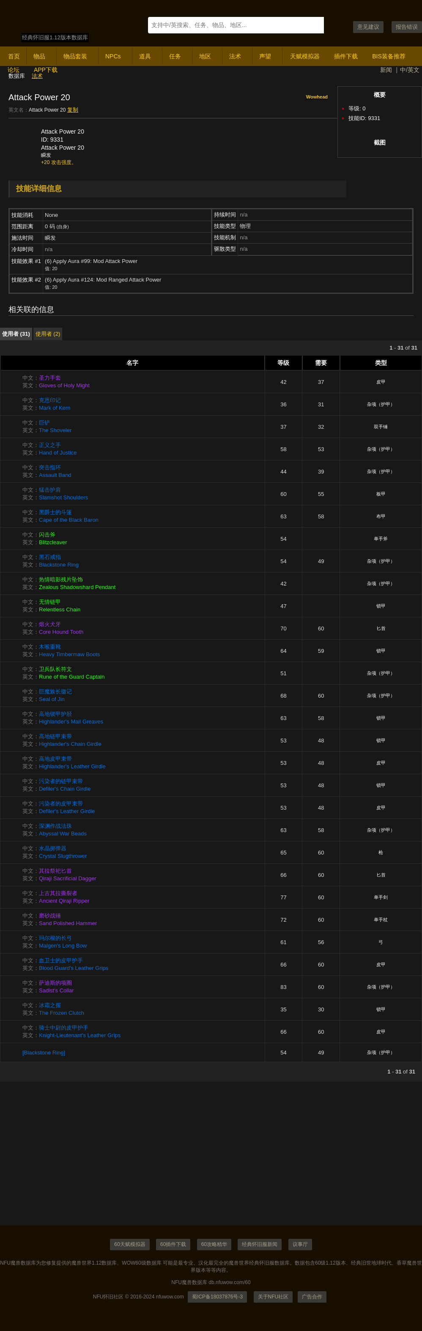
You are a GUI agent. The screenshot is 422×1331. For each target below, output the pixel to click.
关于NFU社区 (273, 1297)
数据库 (16, 76)
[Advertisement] (211, 1166)
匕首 (381, 628)
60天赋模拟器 (129, 1244)
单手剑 (381, 897)
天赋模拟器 (305, 56)
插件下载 (346, 56)
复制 (72, 110)
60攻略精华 (214, 1244)
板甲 (381, 493)
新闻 (386, 69)
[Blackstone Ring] (43, 1052)
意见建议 (368, 27)
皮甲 (381, 381)
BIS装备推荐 (389, 56)
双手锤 (381, 426)
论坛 (13, 69)
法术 (37, 76)
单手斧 (381, 538)
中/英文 (409, 69)
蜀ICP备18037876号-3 (217, 1297)
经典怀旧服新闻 (259, 1244)
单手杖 (381, 919)
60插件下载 (173, 1244)
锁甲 (381, 605)
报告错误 (407, 27)
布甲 (381, 516)
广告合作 (312, 1297)
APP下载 (46, 69)
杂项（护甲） (381, 404)
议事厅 (300, 1244)
